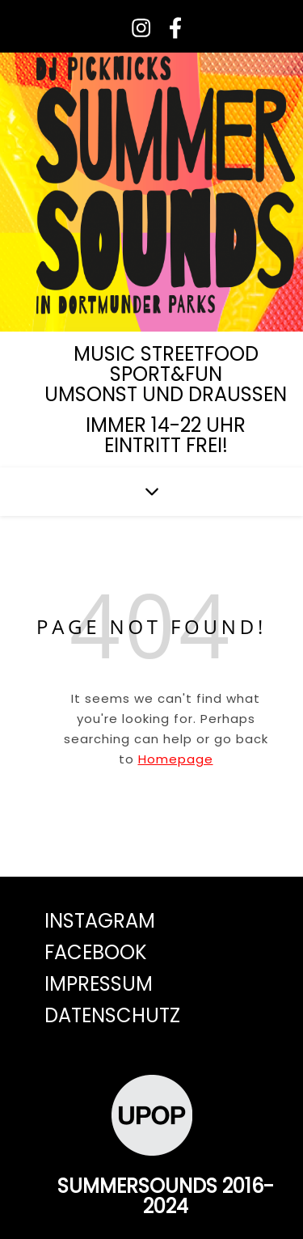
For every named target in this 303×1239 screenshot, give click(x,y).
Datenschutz (112, 1015)
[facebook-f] (169, 28)
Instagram (99, 920)
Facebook (95, 952)
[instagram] (136, 28)
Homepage (175, 759)
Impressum (98, 983)
